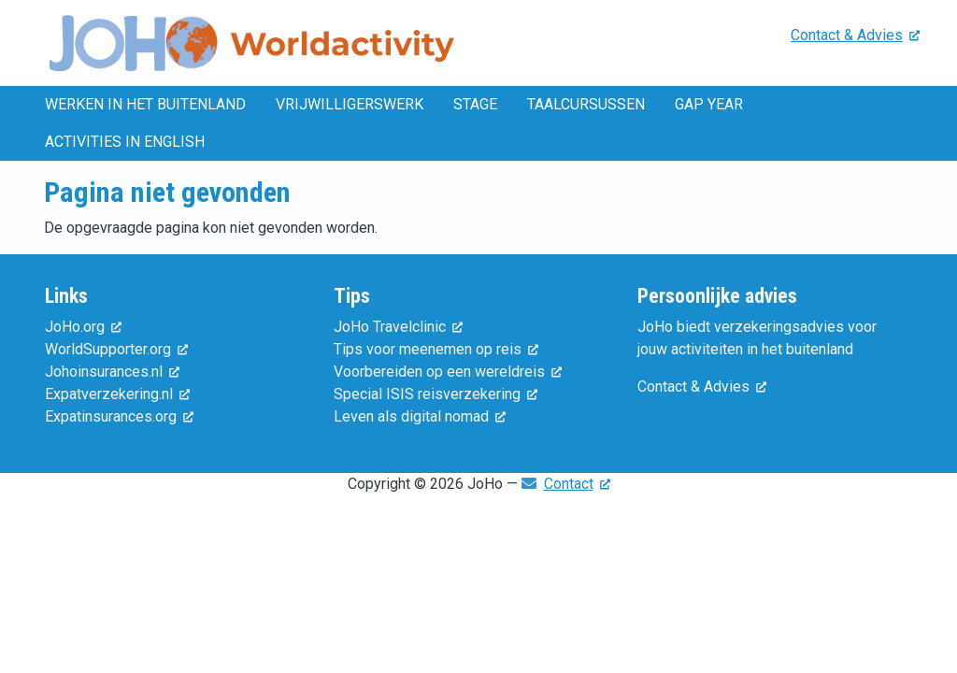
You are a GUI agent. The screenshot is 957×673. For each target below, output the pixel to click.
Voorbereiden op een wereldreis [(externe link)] (448, 371)
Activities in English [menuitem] (125, 141)
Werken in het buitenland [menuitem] (145, 104)
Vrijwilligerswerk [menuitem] (349, 104)
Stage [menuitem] (475, 104)
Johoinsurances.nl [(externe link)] (112, 371)
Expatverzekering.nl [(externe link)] (117, 394)
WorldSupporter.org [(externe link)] (116, 349)
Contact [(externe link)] (577, 484)
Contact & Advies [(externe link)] (855, 35)
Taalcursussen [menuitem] (586, 104)
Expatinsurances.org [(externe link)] (119, 416)
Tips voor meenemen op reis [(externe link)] (436, 349)
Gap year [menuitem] (709, 104)
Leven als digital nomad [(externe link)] (420, 416)
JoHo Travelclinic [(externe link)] (398, 327)
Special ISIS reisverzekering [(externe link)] (435, 394)
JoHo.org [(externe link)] (83, 327)
